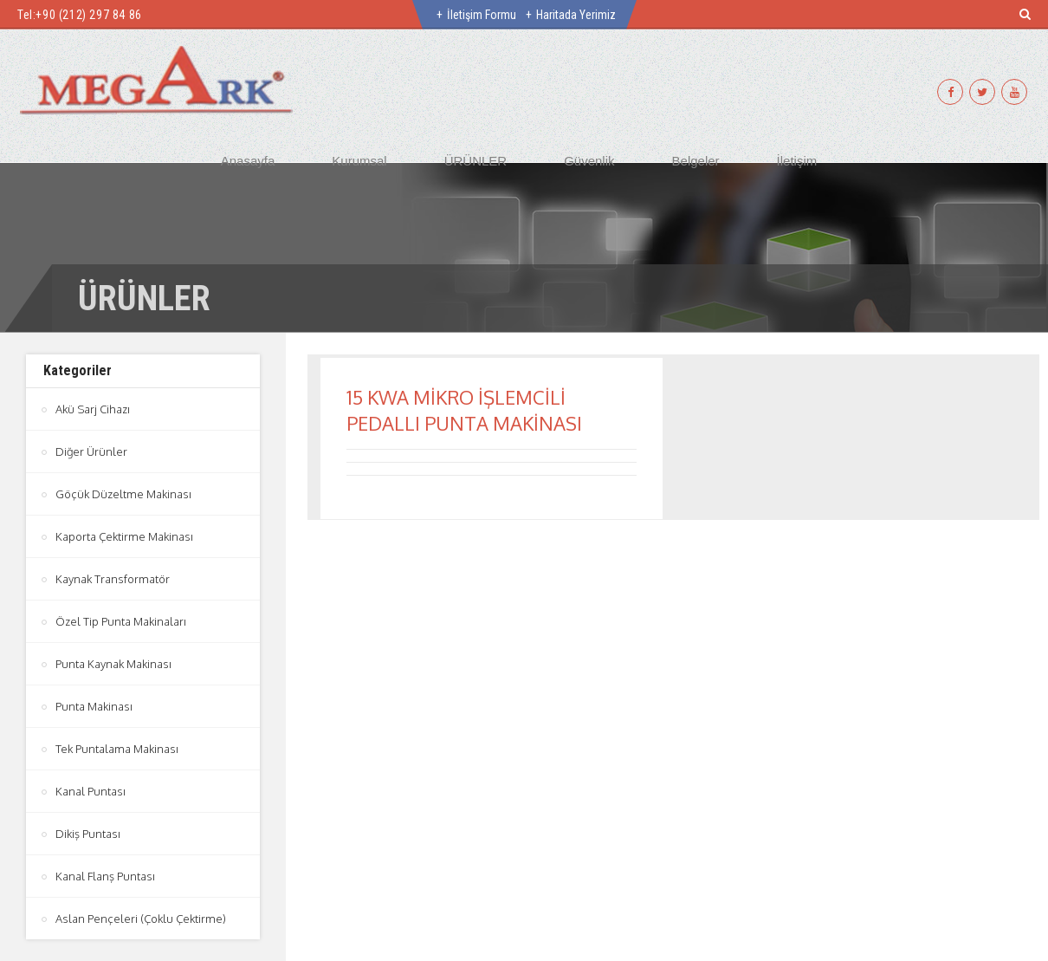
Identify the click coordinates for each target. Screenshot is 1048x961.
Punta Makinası (94, 706)
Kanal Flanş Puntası (105, 876)
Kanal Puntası (90, 791)
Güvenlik (589, 160)
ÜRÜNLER (476, 160)
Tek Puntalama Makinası (116, 749)
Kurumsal (359, 160)
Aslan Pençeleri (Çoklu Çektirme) (140, 918)
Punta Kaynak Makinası (113, 664)
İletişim (797, 160)
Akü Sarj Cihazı (92, 409)
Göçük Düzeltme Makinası (123, 494)
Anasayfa (248, 160)
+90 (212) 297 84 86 (88, 15)
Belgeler (696, 160)
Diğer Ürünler (91, 451)
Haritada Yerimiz (576, 15)
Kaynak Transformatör (112, 579)
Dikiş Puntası (87, 834)
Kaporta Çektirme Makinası (124, 536)
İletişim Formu (481, 15)
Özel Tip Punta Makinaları (120, 621)
